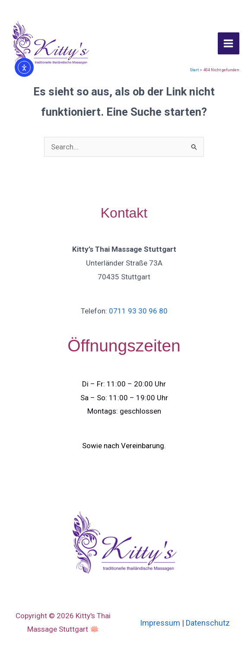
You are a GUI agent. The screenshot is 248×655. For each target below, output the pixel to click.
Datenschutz (208, 622)
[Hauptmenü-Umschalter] (229, 43)
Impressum (160, 622)
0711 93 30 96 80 (138, 311)
